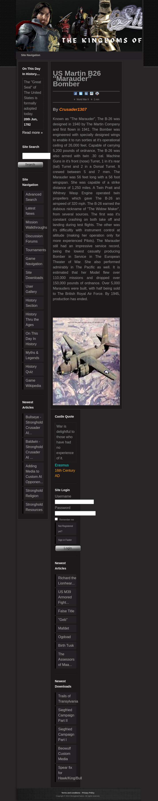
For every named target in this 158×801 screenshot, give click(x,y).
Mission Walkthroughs (35, 224)
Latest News (30, 210)
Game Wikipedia (33, 383)
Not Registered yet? (65, 529)
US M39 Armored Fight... (65, 597)
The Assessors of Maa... (66, 659)
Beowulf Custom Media (64, 753)
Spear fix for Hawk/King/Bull (67, 773)
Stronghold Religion (34, 493)
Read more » (32, 132)
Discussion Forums (34, 238)
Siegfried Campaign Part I (66, 734)
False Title (66, 611)
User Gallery (31, 289)
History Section (31, 302)
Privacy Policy (88, 793)
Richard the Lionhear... (67, 580)
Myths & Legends (32, 355)
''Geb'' (62, 620)
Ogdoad (64, 637)
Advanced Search (33, 197)
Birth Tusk (66, 645)
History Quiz (31, 369)
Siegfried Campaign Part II (66, 715)
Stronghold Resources (34, 507)
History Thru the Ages (32, 319)
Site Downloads (34, 275)
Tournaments (35, 250)
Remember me (66, 519)
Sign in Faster (65, 540)
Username (63, 496)
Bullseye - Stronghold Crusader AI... (34, 425)
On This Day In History (32, 339)
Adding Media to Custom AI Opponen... (34, 474)
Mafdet (63, 628)
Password (62, 508)
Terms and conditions (70, 793)
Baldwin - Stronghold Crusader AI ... (34, 449)
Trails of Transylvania (67, 698)
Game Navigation (34, 261)
